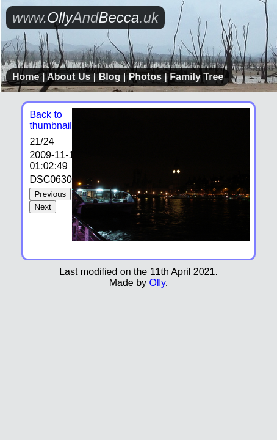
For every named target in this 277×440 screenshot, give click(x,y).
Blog (110, 77)
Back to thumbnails (52, 120)
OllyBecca (85, 17)
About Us (68, 77)
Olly (157, 282)
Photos (145, 77)
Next (42, 206)
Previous (50, 194)
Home (25, 77)
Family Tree (196, 77)
